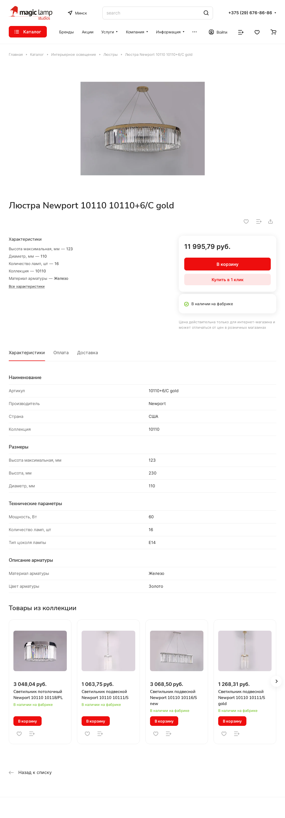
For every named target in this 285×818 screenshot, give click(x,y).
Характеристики (27, 352)
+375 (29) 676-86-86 (250, 12)
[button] (276, 681)
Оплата (61, 352)
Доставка (87, 352)
